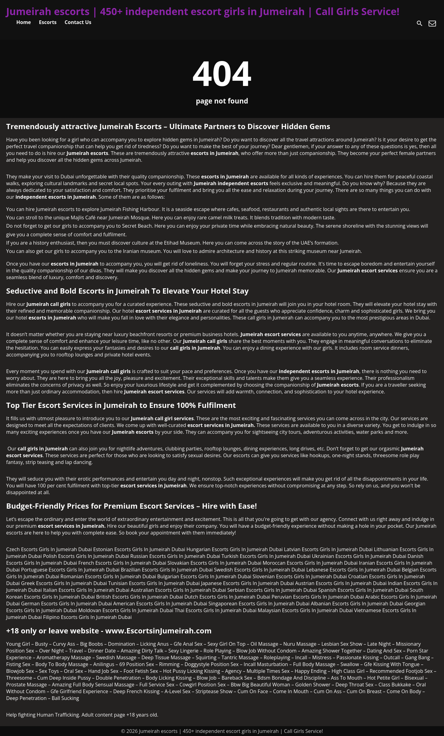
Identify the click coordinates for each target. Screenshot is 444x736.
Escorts (47, 22)
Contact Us (78, 22)
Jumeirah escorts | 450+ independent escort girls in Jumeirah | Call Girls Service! (202, 11)
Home (23, 22)
